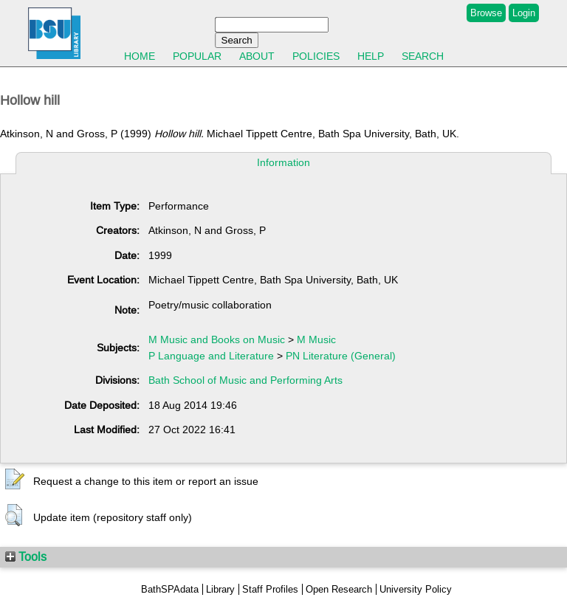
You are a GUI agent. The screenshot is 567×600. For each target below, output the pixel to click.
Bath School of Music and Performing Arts (245, 380)
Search (423, 56)
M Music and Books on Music (216, 339)
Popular (197, 56)
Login (523, 12)
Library (220, 589)
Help (370, 56)
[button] (14, 480)
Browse (486, 12)
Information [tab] (283, 162)
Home (139, 56)
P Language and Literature (211, 356)
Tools (26, 556)
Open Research (339, 589)
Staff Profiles (270, 589)
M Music (316, 339)
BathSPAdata (170, 589)
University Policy (415, 589)
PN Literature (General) (341, 356)
